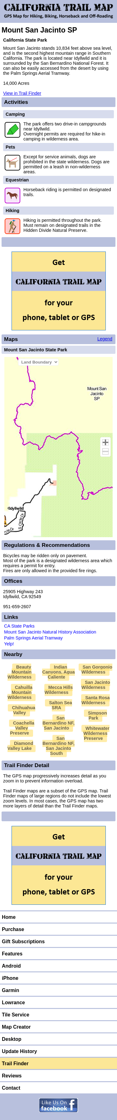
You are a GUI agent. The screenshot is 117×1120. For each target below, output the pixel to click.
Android (11, 966)
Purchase (13, 929)
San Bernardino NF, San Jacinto (58, 723)
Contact (11, 1088)
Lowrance (13, 1002)
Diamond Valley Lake (20, 746)
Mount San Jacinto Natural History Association (50, 631)
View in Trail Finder (22, 93)
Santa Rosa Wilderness (95, 700)
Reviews (12, 1075)
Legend (104, 338)
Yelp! (9, 643)
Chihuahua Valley (23, 710)
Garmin (10, 990)
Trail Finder (15, 1063)
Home (9, 917)
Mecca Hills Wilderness (59, 690)
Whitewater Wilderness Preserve (96, 733)
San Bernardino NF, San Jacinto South (58, 746)
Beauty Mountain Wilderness (19, 672)
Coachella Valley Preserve (22, 728)
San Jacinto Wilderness (95, 685)
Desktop (11, 1039)
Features (12, 953)
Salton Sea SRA (60, 705)
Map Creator (16, 1027)
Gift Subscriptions (23, 941)
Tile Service (15, 1014)
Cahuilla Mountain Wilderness (19, 692)
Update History (19, 1051)
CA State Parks (19, 626)
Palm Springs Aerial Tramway (33, 637)
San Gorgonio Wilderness (96, 669)
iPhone (10, 978)
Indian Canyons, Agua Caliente (58, 672)
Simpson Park (97, 715)
